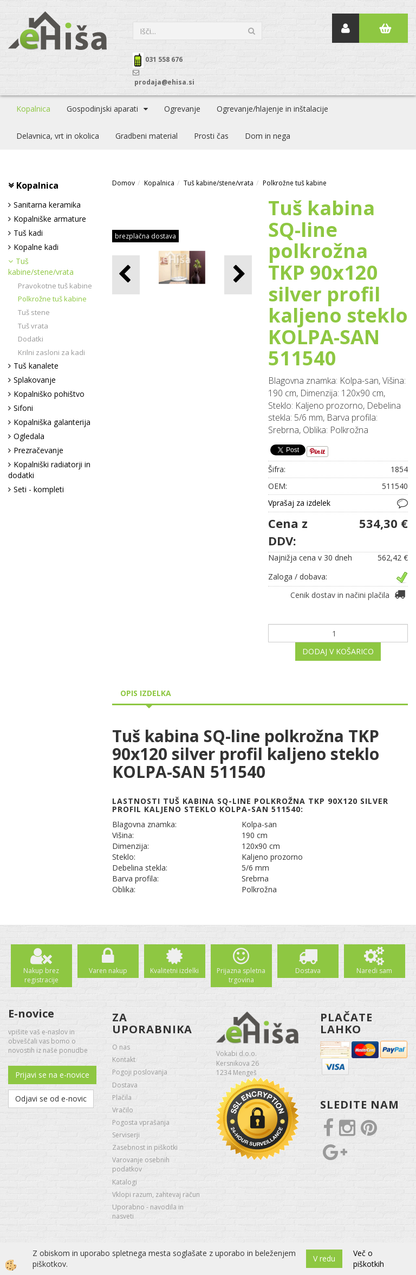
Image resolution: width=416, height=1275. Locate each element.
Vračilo (122, 1110)
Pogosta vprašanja (141, 1122)
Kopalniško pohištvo (49, 394)
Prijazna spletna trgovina (241, 975)
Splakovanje (35, 380)
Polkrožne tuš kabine (52, 299)
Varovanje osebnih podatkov (141, 1164)
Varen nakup (108, 970)
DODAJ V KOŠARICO (338, 651)
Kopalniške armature (50, 219)
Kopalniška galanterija (52, 422)
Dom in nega (267, 136)
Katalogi (124, 1182)
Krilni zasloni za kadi (51, 352)
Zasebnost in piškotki (145, 1147)
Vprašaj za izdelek (299, 503)
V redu (324, 1258)
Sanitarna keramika (47, 204)
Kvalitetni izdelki (174, 970)
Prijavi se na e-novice (52, 1075)
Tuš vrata (33, 326)
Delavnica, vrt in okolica (57, 136)
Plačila (122, 1097)
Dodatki (30, 339)
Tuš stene (34, 312)
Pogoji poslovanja (139, 1072)
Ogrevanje (182, 109)
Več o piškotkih (368, 1258)
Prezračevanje (38, 450)
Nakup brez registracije (41, 975)
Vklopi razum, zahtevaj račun (156, 1194)
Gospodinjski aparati (102, 109)
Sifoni (23, 408)
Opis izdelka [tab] (145, 693)
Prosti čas (211, 136)
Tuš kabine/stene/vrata (41, 266)
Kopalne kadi (36, 247)
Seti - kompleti (39, 489)
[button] (238, 274)
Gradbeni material (146, 136)
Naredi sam (374, 970)
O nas (121, 1047)
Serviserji (126, 1134)
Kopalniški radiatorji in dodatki (49, 469)
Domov (123, 183)
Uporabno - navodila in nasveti (148, 1211)
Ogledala (29, 436)
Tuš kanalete (36, 365)
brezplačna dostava (145, 236)
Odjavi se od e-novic (51, 1098)
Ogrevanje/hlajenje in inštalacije (272, 109)
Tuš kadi (28, 233)
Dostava (308, 970)
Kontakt (123, 1059)
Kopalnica (33, 109)
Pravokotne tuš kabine (55, 286)
